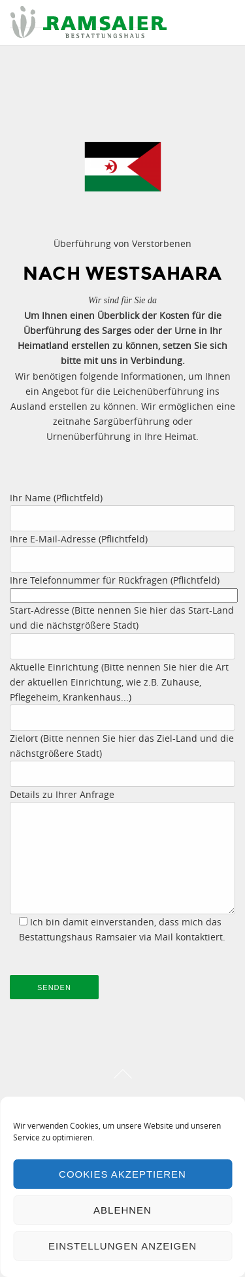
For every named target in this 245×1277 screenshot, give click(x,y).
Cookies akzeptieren (122, 1174)
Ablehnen (122, 1210)
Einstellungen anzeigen (122, 1246)
